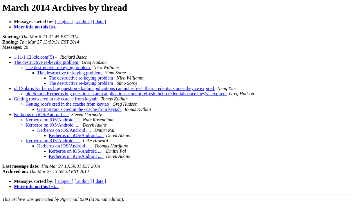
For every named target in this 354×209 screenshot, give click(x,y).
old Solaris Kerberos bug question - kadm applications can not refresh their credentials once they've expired (114, 88)
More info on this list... (36, 26)
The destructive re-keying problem (47, 62)
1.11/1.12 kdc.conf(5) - (36, 57)
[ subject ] (64, 21)
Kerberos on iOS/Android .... (41, 114)
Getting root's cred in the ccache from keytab (56, 98)
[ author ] (83, 21)
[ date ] (99, 21)
